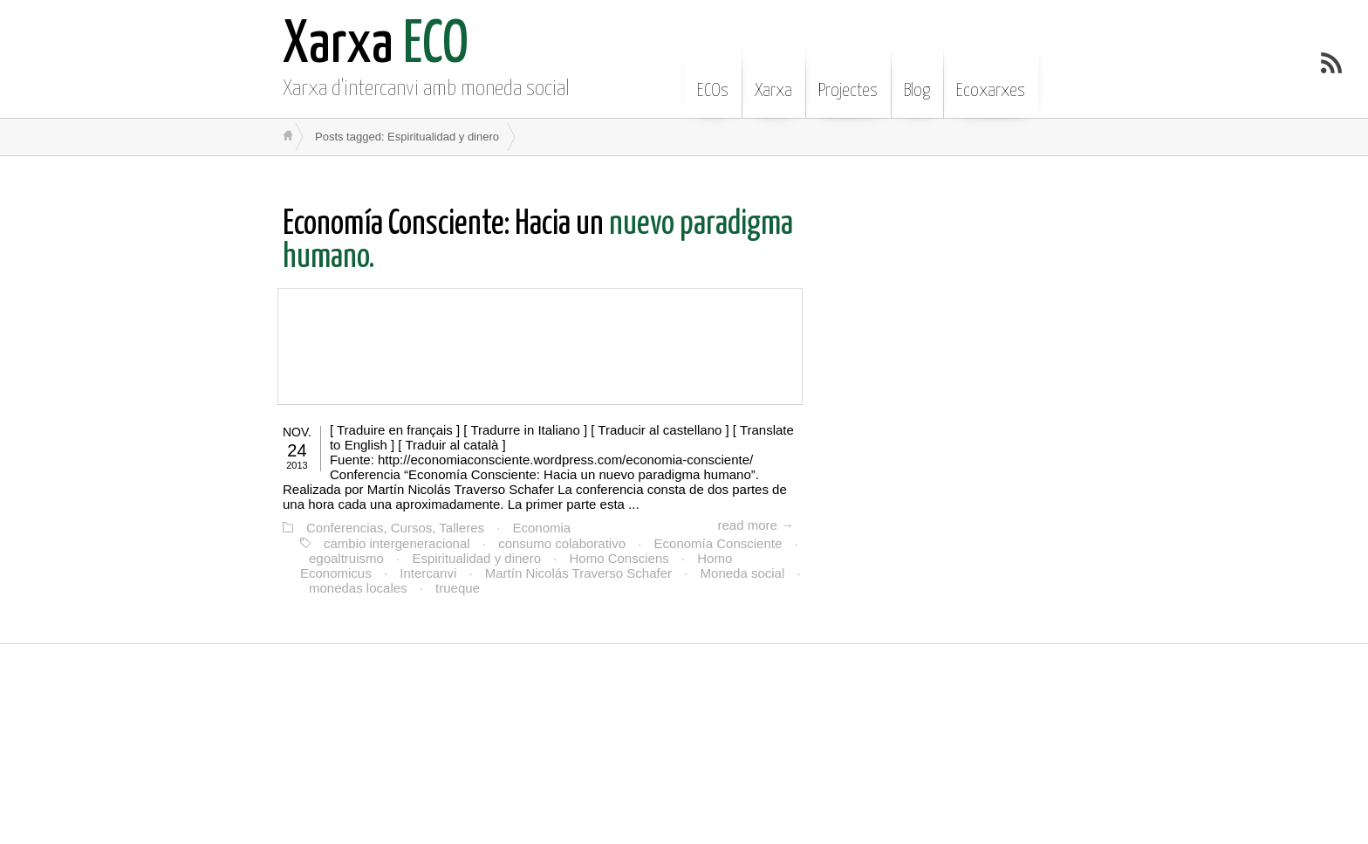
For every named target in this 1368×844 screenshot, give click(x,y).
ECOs (712, 77)
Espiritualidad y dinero (476, 558)
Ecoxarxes (990, 77)
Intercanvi (428, 573)
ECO (376, 45)
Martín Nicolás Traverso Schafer (578, 573)
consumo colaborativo (562, 543)
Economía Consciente (718, 543)
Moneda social (743, 573)
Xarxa (773, 77)
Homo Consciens (619, 558)
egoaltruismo (346, 558)
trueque (457, 587)
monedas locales (358, 587)
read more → (755, 525)
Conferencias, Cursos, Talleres (395, 527)
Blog (917, 77)
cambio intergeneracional (397, 543)
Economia (542, 527)
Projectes (848, 77)
